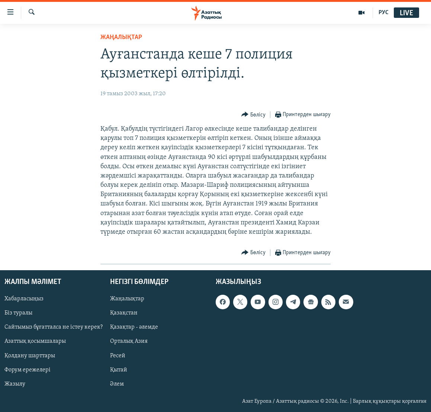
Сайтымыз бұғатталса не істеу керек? (53, 327)
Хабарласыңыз (24, 299)
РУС (384, 13)
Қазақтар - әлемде (134, 327)
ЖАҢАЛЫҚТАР (121, 37)
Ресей (117, 356)
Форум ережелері (27, 370)
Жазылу (14, 384)
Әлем (117, 384)
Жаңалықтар (127, 299)
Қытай (118, 370)
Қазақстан (124, 313)
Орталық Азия (129, 342)
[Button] (253, 115)
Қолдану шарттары (29, 356)
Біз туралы (18, 313)
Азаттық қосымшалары (35, 342)
